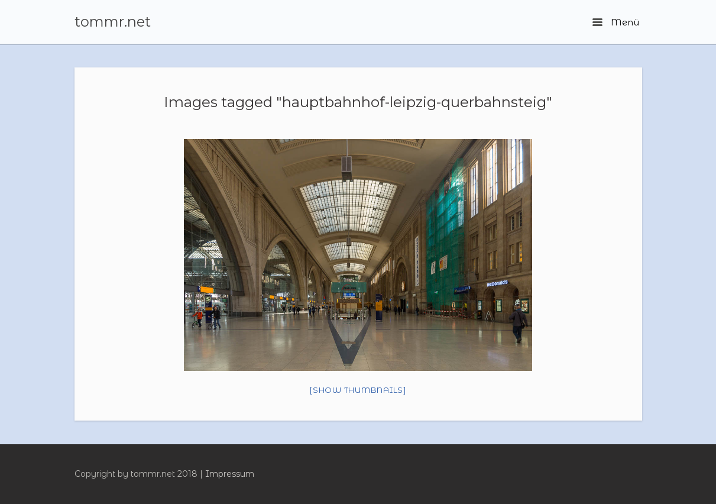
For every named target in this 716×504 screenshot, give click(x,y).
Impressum (229, 474)
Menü (615, 22)
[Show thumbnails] (358, 390)
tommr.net (112, 22)
